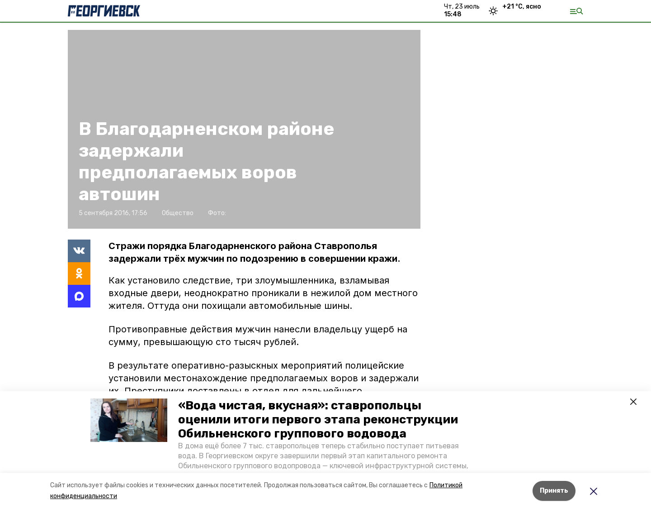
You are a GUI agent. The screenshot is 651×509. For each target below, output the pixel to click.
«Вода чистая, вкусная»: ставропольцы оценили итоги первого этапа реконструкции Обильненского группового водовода (318, 420)
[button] (128, 420)
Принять (554, 491)
